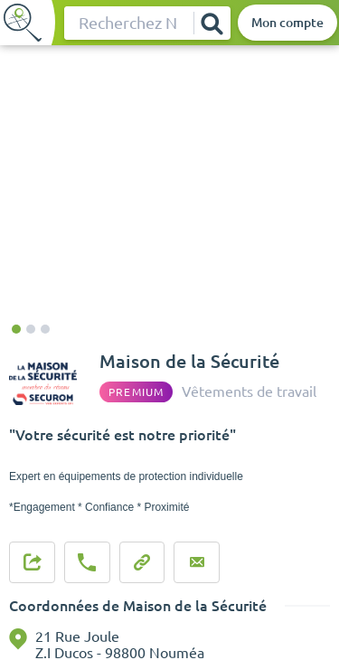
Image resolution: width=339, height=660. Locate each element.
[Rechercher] (212, 23)
